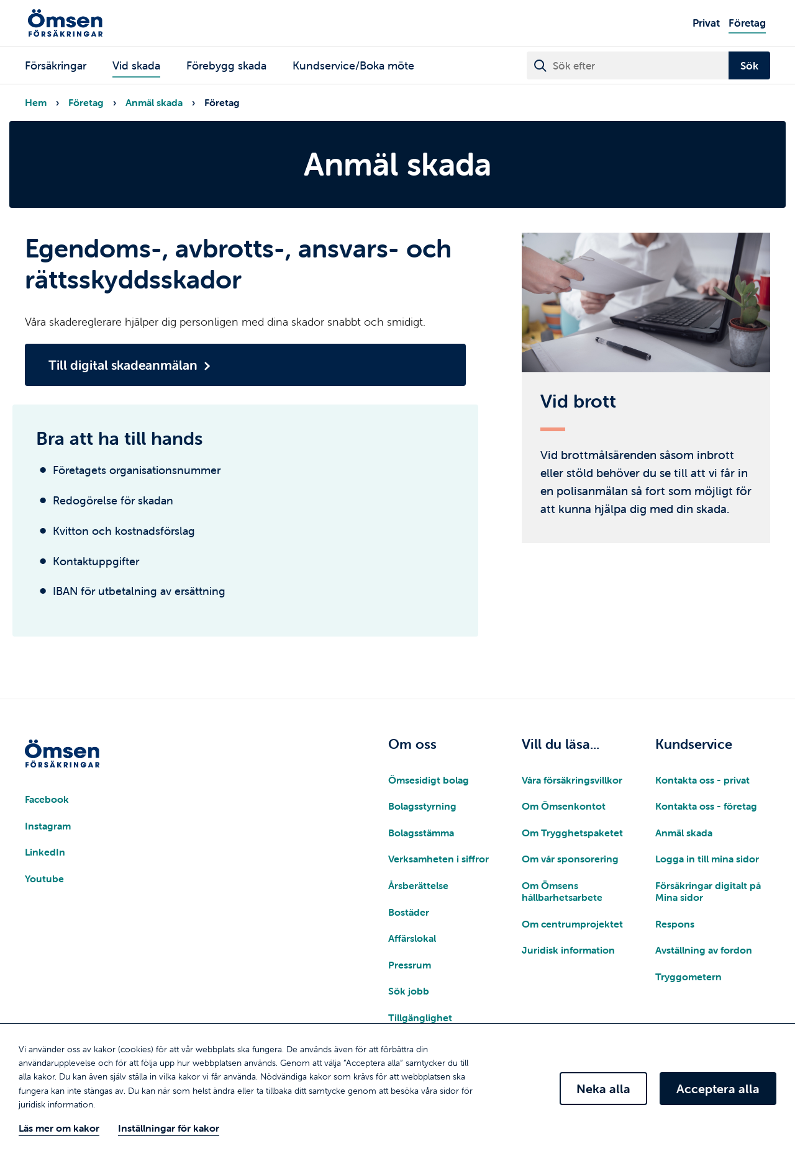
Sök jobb (408, 991)
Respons (674, 924)
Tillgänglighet (420, 1017)
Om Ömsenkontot (564, 806)
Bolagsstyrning (422, 806)
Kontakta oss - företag (706, 806)
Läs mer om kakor (59, 1128)
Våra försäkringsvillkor (572, 780)
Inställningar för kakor (168, 1128)
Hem (36, 102)
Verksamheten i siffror (438, 858)
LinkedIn (45, 852)
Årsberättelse (418, 885)
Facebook (47, 799)
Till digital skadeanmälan (123, 365)
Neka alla (603, 1088)
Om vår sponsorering (570, 858)
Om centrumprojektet (572, 924)
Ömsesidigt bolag (428, 780)
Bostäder (408, 912)
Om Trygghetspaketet (572, 832)
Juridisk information (568, 950)
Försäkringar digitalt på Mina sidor (708, 891)
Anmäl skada (154, 102)
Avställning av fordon (703, 950)
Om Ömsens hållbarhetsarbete (562, 891)
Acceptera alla (718, 1088)
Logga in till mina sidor (707, 858)
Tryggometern (688, 976)
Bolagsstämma (421, 832)
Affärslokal (412, 938)
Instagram (48, 826)
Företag (86, 102)
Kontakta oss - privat (702, 780)
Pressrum (409, 965)
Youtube (44, 878)
